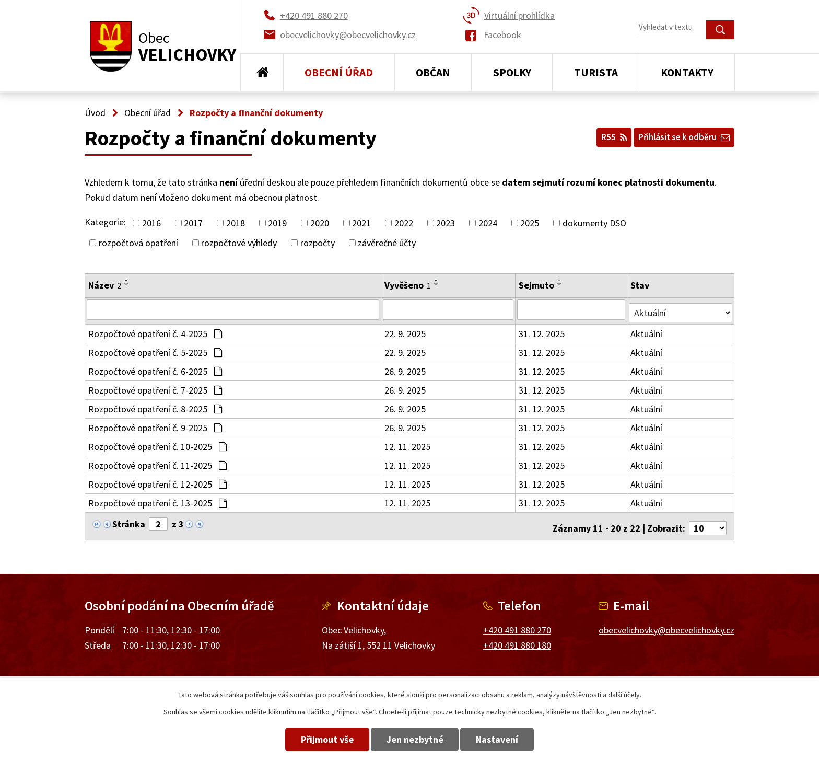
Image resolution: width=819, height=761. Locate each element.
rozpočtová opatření (138, 243)
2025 (529, 223)
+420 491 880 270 (517, 623)
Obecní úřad (339, 72)
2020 (319, 223)
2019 (277, 223)
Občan (433, 72)
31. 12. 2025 (543, 331)
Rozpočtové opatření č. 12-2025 (157, 481)
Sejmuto (537, 285)
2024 (487, 223)
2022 (403, 223)
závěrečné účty (387, 243)
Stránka (128, 521)
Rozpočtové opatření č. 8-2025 (155, 406)
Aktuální (648, 331)
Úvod (262, 72)
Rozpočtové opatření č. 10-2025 (157, 443)
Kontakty (687, 72)
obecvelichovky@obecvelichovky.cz (666, 623)
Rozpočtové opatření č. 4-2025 (155, 331)
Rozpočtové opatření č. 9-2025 (155, 425)
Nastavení (513, 739)
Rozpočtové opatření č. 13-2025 (157, 500)
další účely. (624, 694)
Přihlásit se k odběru (678, 135)
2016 (151, 223)
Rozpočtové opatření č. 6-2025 (155, 368)
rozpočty (317, 243)
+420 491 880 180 (517, 638)
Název (104, 285)
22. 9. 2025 (405, 331)
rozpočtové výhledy (239, 243)
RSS (598, 135)
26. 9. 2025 (405, 368)
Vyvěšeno (408, 285)
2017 (193, 223)
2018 (235, 223)
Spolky (512, 72)
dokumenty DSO (594, 223)
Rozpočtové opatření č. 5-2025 (155, 349)
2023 (445, 223)
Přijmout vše (311, 739)
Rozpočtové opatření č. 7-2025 (155, 387)
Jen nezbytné (415, 739)
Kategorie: (105, 222)
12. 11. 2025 (408, 443)
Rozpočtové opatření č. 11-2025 (157, 462)
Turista (596, 72)
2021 (361, 223)
